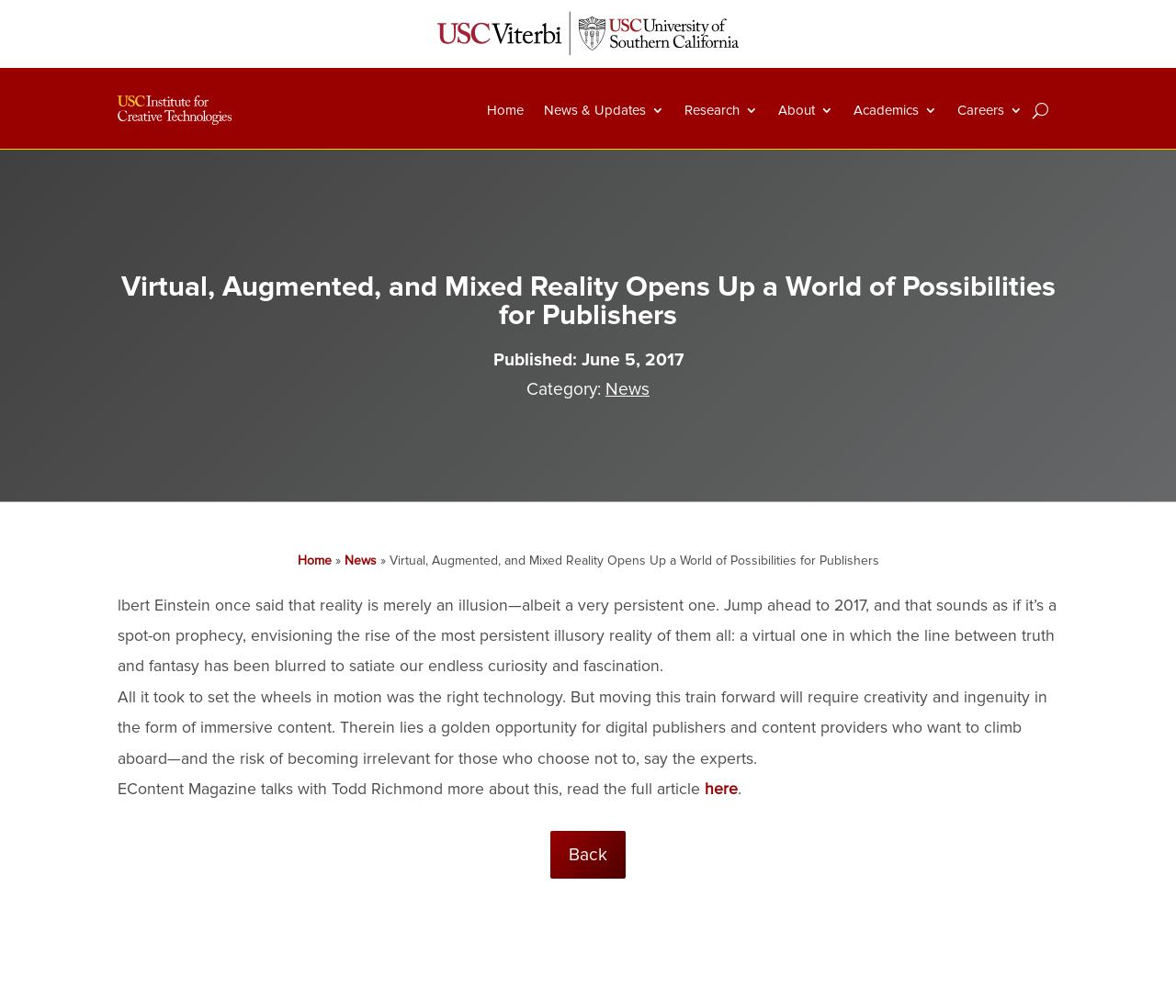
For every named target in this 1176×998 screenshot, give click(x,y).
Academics (886, 110)
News (627, 389)
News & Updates (595, 110)
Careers (980, 110)
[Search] (1040, 110)
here (721, 789)
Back (588, 855)
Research (712, 110)
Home (505, 110)
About (796, 110)
